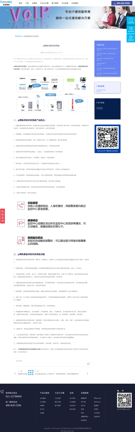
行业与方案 (44, 3)
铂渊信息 (84, 420)
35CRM (83, 402)
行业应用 (58, 398)
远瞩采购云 (84, 416)
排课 (82, 409)
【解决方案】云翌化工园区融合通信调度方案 (106, 73)
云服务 (34, 3)
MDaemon (97, 398)
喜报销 (96, 405)
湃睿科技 (97, 416)
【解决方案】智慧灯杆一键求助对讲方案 (105, 53)
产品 (27, 3)
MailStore (97, 402)
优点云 (83, 405)
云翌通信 (74, 3)
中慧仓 (96, 409)
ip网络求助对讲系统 (31, 36)
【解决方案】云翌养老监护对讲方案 (104, 58)
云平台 (42, 409)
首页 (20, 3)
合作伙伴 (73, 405)
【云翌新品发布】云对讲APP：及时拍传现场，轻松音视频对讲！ (57, 374)
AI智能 (42, 405)
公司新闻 (73, 402)
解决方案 (58, 402)
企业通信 (43, 398)
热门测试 (99, 108)
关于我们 (73, 398)
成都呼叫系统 (22, 374)
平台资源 (65, 3)
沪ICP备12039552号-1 (67, 431)
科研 (82, 413)
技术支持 (73, 409)
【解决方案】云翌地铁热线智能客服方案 (105, 68)
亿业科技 (97, 413)
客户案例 (55, 3)
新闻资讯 (18, 36)
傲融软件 (84, 398)
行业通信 (43, 402)
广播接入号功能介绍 (101, 63)
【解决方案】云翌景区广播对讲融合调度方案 (106, 48)
